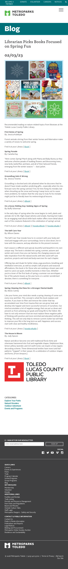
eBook (27, 201)
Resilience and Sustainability (15, 532)
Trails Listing (9, 499)
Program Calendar (11, 476)
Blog (12, 29)
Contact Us (9, 519)
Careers (47, 2)
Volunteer (35, 2)
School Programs (11, 478)
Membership (9, 488)
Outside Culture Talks (13, 508)
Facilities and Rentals (12, 497)
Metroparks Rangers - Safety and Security (20, 512)
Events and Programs (14, 409)
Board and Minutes (11, 506)
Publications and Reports (14, 523)
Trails (6, 474)
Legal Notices (9, 526)
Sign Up (54, 444)
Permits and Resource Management (18, 501)
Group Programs (11, 480)
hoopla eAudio (53, 226)
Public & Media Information (14, 521)
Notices (58, 2)
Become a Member (9, 3)
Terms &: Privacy (48, 556)
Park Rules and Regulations (15, 504)
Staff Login (9, 510)
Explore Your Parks (13, 401)
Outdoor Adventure (13, 406)
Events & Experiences (13, 470)
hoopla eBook (39, 226)
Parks (7, 472)
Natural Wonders (12, 403)
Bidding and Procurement (14, 528)
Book (26, 147)
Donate (23, 2)
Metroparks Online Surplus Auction (18, 530)
